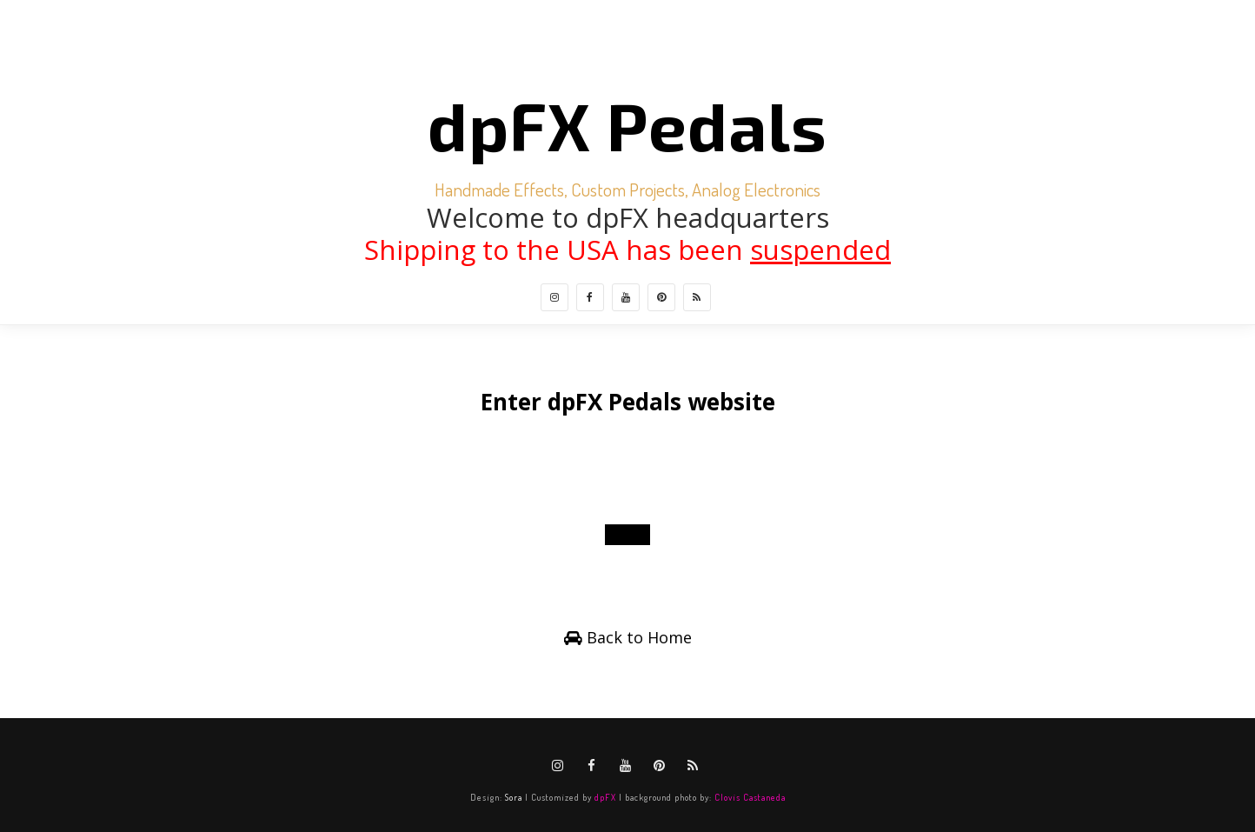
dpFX (605, 796)
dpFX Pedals (627, 124)
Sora (513, 796)
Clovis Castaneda (750, 796)
